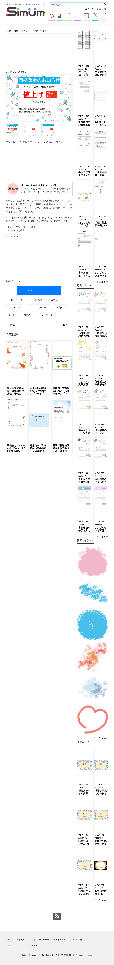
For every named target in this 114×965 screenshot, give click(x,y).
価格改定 (28, 315)
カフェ (54, 300)
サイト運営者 (59, 939)
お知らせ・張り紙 (17, 300)
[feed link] (57, 916)
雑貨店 (59, 307)
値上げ (11, 315)
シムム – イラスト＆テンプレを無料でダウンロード (52, 955)
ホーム (9, 939)
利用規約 (20, 939)
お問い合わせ (76, 939)
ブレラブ (20, 945)
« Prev (11, 325)
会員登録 (101, 9)
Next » (65, 325)
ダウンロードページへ (39, 290)
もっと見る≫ (101, 281)
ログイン (89, 9)
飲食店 (38, 300)
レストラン (14, 307)
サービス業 (47, 315)
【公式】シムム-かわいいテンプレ (39, 185)
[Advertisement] (60, 51)
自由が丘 (33, 945)
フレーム (43, 307)
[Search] (105, 4)
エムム (9, 945)
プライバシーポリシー (39, 939)
